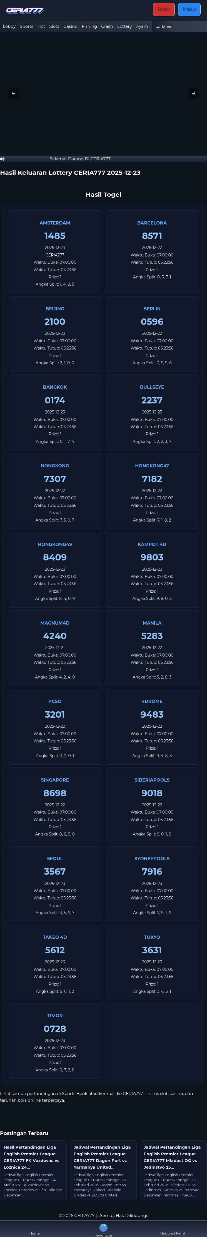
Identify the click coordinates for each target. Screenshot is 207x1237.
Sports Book (75, 1093)
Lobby (9, 26)
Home (34, 1228)
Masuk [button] (189, 9)
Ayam (142, 26)
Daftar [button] (164, 9)
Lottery (124, 26)
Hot (41, 26)
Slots (54, 26)
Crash (107, 26)
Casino (71, 26)
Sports (26, 26)
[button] (13, 93)
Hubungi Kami (172, 1228)
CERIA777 (55, 255)
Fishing (89, 26)
